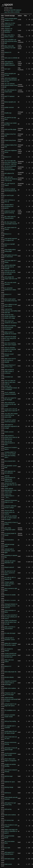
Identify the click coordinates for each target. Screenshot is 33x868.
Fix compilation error (10, 710)
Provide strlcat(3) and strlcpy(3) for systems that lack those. (10, 655)
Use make (7, 847)
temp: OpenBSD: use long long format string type (11, 41)
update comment (9, 107)
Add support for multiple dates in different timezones (10, 63)
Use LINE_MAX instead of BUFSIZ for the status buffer (11, 415)
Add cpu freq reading (10, 721)
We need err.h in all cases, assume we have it (10, 572)
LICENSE (17, 12)
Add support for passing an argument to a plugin (11, 426)
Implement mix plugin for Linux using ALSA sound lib (10, 338)
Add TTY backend (9, 96)
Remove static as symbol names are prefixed (10, 512)
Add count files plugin (10, 129)
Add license (8, 792)
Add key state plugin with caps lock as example (10, 266)
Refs (12, 12)
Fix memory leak (9, 820)
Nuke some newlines (10, 688)
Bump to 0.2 (8, 666)
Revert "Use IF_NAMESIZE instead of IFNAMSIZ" (11, 387)
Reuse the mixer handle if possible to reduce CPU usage (10, 316)
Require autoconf (9, 567)
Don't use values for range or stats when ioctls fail (10, 382)
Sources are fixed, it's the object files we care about (11, 484)
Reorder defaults (9, 677)
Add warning (8, 809)
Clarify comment (9, 432)
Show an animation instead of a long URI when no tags (10, 349)
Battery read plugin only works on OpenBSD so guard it (11, 831)
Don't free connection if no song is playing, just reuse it (11, 616)
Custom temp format (10, 140)
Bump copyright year (10, 102)
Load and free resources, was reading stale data (11, 310)
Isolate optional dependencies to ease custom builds (11, 490)
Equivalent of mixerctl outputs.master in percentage (10, 682)
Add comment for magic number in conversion (9, 371)
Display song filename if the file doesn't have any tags (11, 622)
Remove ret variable (10, 594)
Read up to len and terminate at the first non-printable (10, 272)
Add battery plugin (9, 858)
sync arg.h (7, 69)
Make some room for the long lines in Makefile (10, 360)
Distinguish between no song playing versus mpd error (11, 605)
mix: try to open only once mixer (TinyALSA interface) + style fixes (11, 162)
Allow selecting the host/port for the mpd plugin (10, 404)
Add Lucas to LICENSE (11, 58)
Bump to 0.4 (8, 234)
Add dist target (8, 776)
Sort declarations (9, 539)
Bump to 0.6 (8, 52)
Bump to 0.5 (8, 157)
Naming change (9, 787)
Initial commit (8, 864)
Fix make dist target (10, 633)
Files (8, 12)
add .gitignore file (9, 173)
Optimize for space (10, 781)
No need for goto (9, 195)
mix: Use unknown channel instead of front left (11, 85)
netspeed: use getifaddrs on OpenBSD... (8, 30)
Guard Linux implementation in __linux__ (9, 495)
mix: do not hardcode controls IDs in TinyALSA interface (10, 167)
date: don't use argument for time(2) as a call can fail (11, 178)
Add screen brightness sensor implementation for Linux (11, 79)
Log (5, 12)
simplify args (8, 113)
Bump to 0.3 (8, 294)
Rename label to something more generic (9, 206)
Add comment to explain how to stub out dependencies (11, 437)
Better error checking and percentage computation (10, 327)
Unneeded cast (9, 377)
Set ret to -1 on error (10, 600)
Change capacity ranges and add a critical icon (9, 583)
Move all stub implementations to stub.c (10, 442)
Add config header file (10, 671)
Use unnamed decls (10, 461)
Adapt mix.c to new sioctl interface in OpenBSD (10, 24)
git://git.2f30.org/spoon (15, 10)
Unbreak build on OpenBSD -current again (10, 550)
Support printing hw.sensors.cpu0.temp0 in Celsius (11, 699)
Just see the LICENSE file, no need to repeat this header (11, 517)
